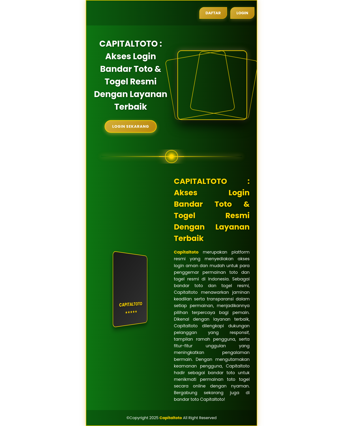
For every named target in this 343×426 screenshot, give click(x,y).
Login (242, 13)
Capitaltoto (186, 252)
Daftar (213, 13)
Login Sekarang (130, 126)
